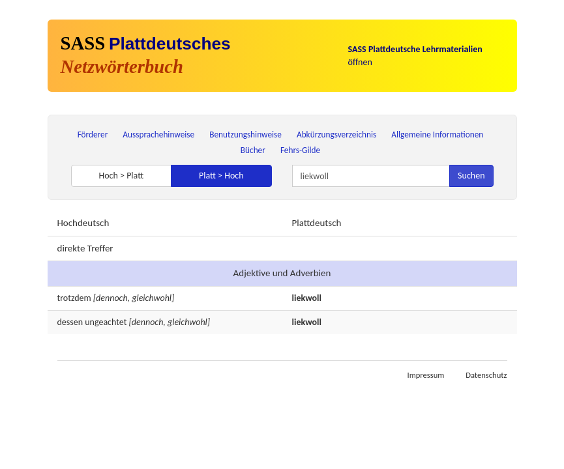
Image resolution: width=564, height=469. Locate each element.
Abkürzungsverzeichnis (336, 134)
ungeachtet (105, 322)
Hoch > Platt (120, 175)
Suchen (471, 175)
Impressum (425, 375)
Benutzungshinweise (245, 134)
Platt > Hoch (221, 175)
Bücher (253, 150)
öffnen (415, 56)
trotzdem (74, 298)
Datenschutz (486, 375)
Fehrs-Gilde (300, 150)
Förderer (93, 134)
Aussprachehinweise (158, 134)
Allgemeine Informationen (437, 134)
